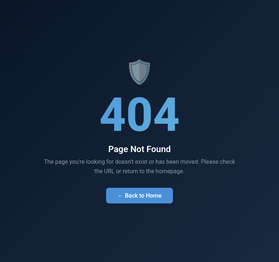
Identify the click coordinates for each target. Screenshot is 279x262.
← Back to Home (140, 195)
